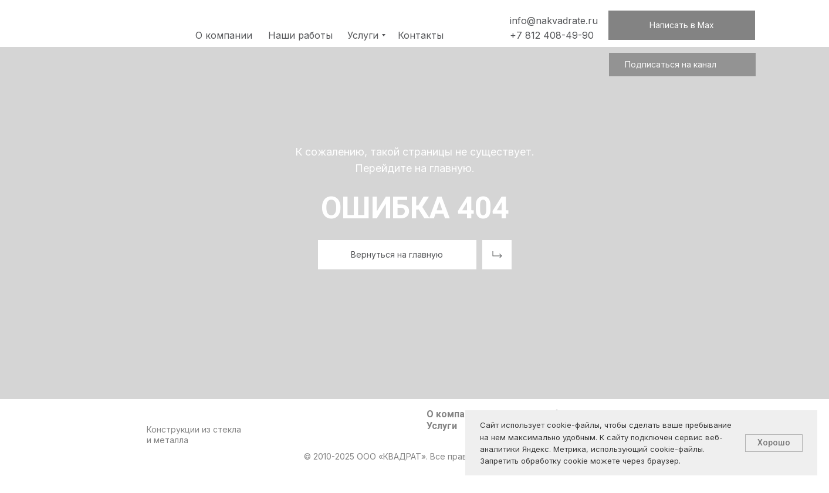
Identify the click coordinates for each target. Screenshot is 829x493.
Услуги (442, 425)
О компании (454, 414)
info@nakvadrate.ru (554, 20)
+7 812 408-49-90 (552, 35)
